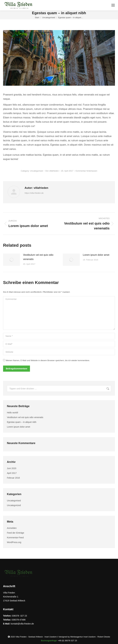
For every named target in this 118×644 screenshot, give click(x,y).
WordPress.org (14, 542)
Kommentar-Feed (15, 537)
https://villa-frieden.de (34, 193)
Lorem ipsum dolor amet (96, 255)
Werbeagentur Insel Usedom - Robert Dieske (90, 637)
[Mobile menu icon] (113, 5)
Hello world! (12, 412)
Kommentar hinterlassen (86, 171)
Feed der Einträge (15, 533)
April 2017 (12, 473)
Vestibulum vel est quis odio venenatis (38, 257)
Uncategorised (36, 171)
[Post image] (11, 260)
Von (52, 171)
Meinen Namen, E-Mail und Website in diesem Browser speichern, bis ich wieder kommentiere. (48, 360)
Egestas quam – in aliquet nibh (21, 422)
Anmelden (12, 528)
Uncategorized (14, 505)
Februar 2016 (13, 478)
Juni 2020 (11, 468)
